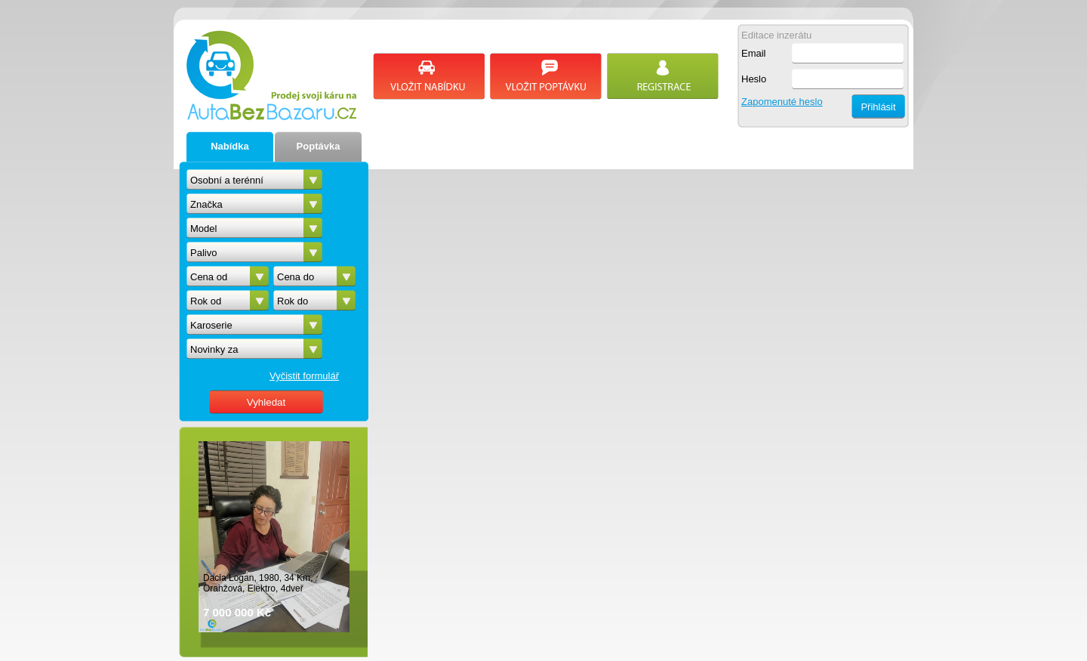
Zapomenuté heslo (782, 101)
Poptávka (318, 146)
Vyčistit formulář (304, 375)
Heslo (753, 79)
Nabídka (230, 146)
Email (753, 53)
